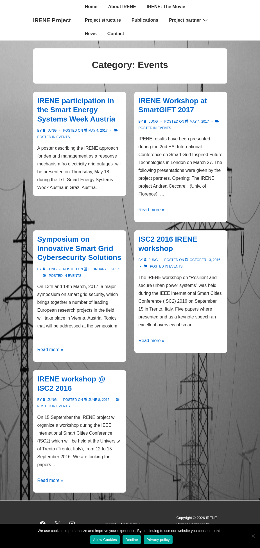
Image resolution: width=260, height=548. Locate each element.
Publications (145, 20)
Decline (131, 540)
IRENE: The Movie (166, 6)
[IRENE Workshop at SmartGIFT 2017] (199, 121)
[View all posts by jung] (50, 130)
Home (91, 6)
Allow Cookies (105, 540)
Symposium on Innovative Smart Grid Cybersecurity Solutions (79, 248)
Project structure (103, 20)
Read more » (152, 209)
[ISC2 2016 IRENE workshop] (205, 260)
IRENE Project (52, 20)
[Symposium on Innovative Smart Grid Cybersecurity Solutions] (104, 269)
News (91, 33)
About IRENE (122, 6)
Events (63, 137)
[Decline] (253, 536)
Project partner (189, 20)
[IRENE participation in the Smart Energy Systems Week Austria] (98, 130)
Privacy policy (158, 540)
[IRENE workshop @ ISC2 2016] (99, 400)
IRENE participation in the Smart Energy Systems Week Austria (76, 109)
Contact (115, 33)
